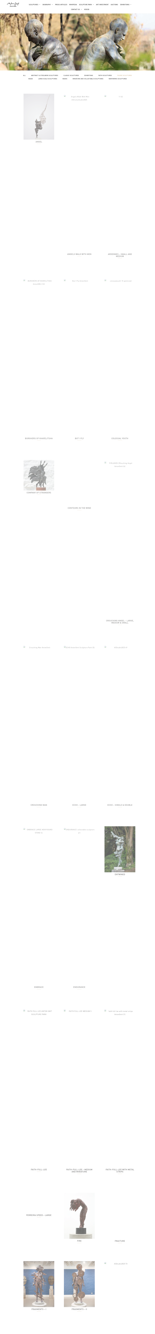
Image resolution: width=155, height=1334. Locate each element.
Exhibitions (88, 75)
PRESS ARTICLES (61, 4)
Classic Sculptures (71, 75)
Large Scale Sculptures (47, 79)
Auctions (114, 4)
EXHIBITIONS (126, 4)
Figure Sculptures (124, 75)
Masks (65, 79)
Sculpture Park (86, 4)
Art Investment (102, 4)
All (24, 75)
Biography (48, 4)
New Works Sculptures (118, 79)
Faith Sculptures (105, 75)
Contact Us (76, 9)
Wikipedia (73, 4)
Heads (30, 79)
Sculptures (34, 4)
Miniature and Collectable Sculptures (88, 79)
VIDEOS (86, 9)
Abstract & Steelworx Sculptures (44, 75)
